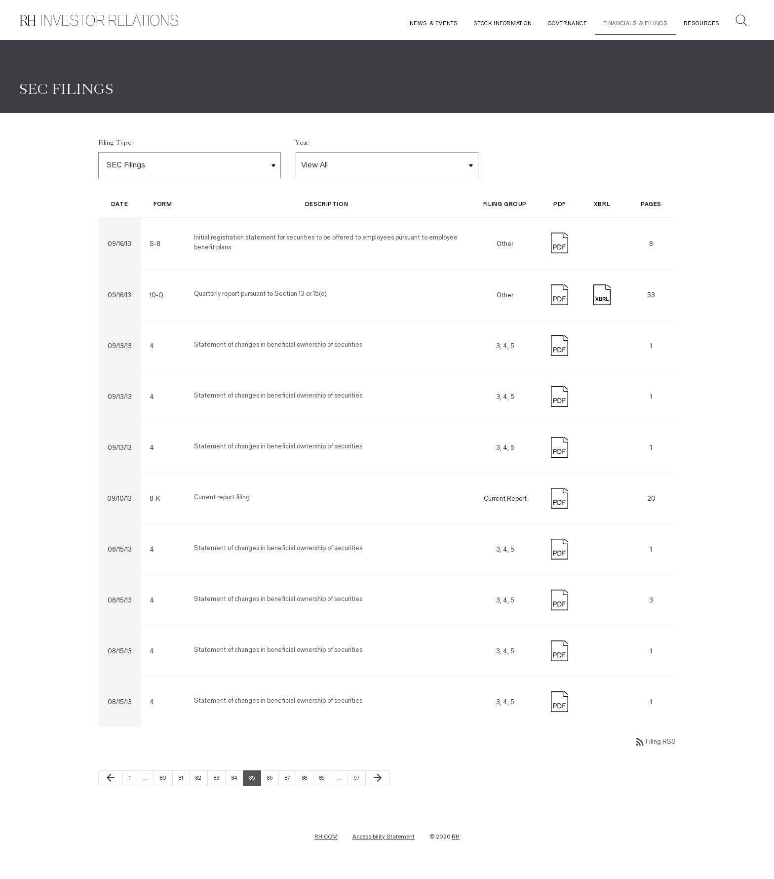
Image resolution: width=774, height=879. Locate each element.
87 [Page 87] (290, 783)
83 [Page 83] (219, 783)
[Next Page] (377, 783)
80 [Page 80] (165, 783)
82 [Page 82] (201, 783)
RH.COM (326, 841)
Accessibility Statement (383, 841)
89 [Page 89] (325, 783)
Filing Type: (115, 148)
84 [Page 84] (237, 783)
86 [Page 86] (272, 783)
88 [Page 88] (307, 783)
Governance (567, 23)
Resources (702, 23)
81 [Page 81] (184, 783)
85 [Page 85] (255, 783)
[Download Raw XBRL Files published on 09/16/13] (602, 299)
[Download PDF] (559, 247)
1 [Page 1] (132, 783)
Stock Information (502, 23)
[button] (741, 21)
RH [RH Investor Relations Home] (456, 841)
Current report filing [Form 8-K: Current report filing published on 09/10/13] (222, 502)
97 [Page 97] (359, 783)
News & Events (434, 23)
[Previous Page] (110, 783)
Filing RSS (655, 747)
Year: (303, 148)
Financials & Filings (635, 23)
